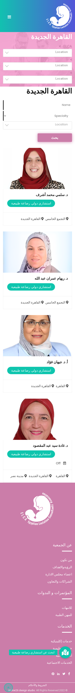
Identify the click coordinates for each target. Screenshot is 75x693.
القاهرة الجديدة (33, 219)
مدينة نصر (19, 476)
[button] (65, 652)
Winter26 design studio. (22, 690)
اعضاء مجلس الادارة (58, 574)
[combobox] (37, 53)
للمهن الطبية (63, 615)
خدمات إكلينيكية (61, 641)
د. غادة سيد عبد (50, 445)
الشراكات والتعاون (59, 581)
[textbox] (36, 52)
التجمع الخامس (57, 219)
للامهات (67, 608)
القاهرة (62, 386)
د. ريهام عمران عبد (51, 278)
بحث (54, 137)
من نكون (66, 560)
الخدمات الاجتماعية (59, 663)
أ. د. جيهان (57, 362)
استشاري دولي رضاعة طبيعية (31, 203)
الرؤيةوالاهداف (62, 567)
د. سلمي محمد (52, 195)
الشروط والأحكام (37, 685)
